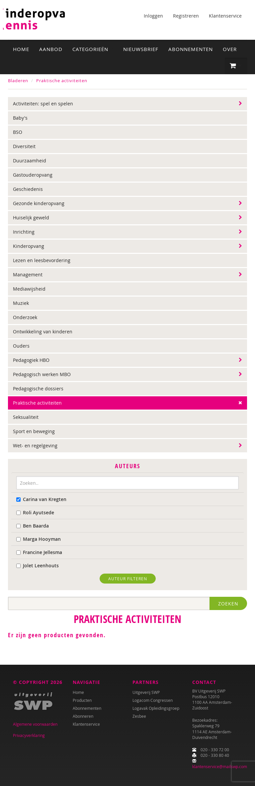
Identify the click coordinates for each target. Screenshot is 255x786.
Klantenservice (225, 16)
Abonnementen (190, 49)
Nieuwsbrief (140, 49)
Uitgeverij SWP (146, 692)
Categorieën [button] (92, 49)
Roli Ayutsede (35, 512)
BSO (17, 132)
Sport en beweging (34, 431)
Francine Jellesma (39, 552)
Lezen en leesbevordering (41, 260)
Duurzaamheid (29, 160)
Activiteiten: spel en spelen (43, 103)
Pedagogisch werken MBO (42, 374)
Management (27, 274)
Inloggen (153, 16)
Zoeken (228, 603)
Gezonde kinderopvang (38, 203)
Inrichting (24, 232)
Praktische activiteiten (61, 81)
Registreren (186, 16)
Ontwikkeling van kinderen (42, 331)
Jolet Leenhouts (37, 565)
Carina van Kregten (41, 499)
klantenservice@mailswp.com (219, 766)
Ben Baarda (32, 526)
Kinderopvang (28, 246)
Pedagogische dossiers (38, 388)
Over (230, 49)
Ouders (21, 346)
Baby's (20, 118)
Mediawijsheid (29, 289)
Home (21, 49)
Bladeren (18, 81)
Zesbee (139, 716)
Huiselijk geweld (31, 217)
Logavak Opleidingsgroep (155, 708)
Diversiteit (24, 146)
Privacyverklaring (29, 735)
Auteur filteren (127, 578)
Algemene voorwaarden (35, 724)
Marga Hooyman (38, 539)
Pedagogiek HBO (31, 360)
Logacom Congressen (152, 700)
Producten (82, 700)
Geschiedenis (28, 189)
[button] (236, 66)
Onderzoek (25, 317)
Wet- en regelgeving (35, 445)
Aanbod (50, 49)
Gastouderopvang (32, 175)
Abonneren (83, 716)
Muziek (21, 303)
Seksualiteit (26, 417)
